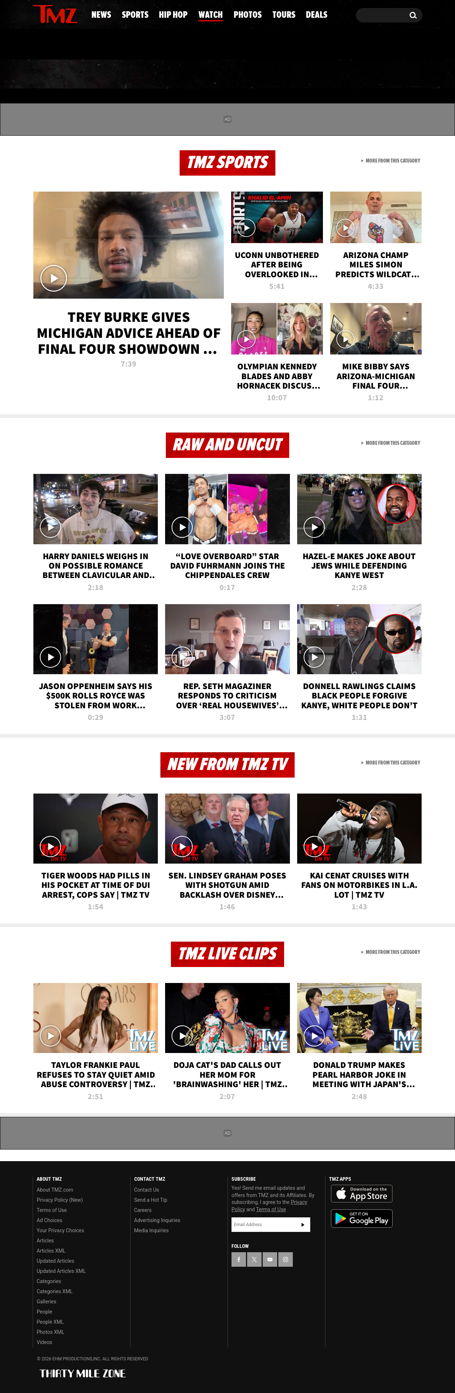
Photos (283, 74)
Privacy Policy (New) (60, 1200)
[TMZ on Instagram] (76, 13)
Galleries (46, 1301)
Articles (45, 1241)
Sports (104, 74)
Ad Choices (49, 1220)
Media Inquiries (151, 1230)
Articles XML (51, 1251)
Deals (393, 74)
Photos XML (50, 1332)
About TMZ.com (55, 1190)
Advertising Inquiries (157, 1220)
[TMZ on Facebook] (39, 13)
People (44, 1312)
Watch (224, 74)
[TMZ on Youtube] (62, 13)
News (50, 74)
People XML (50, 1322)
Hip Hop (165, 74)
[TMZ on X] (49, 13)
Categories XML (55, 1291)
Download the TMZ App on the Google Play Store (362, 1218)
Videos (44, 1342)
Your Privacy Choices (60, 1230)
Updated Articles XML (61, 1271)
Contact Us (146, 1190)
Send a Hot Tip (150, 1200)
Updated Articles (55, 1261)
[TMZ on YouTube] (270, 1259)
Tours (340, 74)
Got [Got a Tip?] (55, 44)
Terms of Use (52, 1210)
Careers (143, 1210)
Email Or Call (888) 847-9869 (116, 45)
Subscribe (303, 1224)
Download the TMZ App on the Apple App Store (362, 1194)
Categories (49, 1281)
